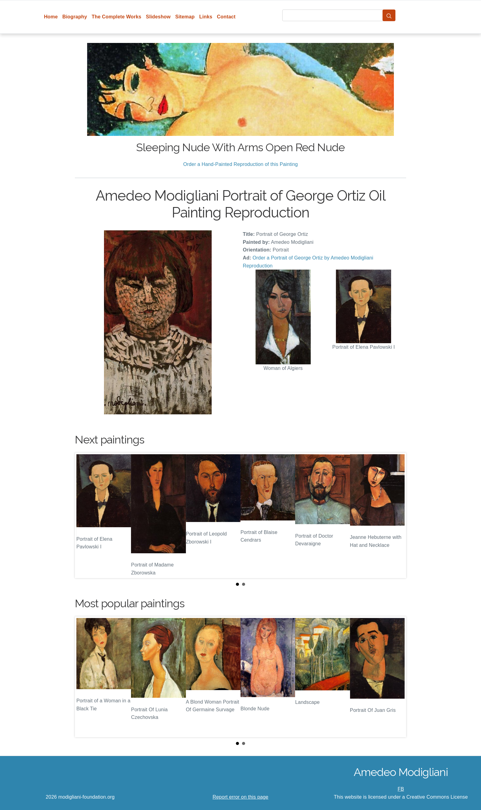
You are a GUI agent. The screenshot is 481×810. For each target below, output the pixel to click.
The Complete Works (116, 16)
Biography (74, 16)
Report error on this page (240, 797)
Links (206, 16)
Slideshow (158, 16)
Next (397, 515)
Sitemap (184, 16)
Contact (226, 16)
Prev (84, 515)
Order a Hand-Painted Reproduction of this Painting (240, 164)
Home (51, 16)
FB (401, 789)
